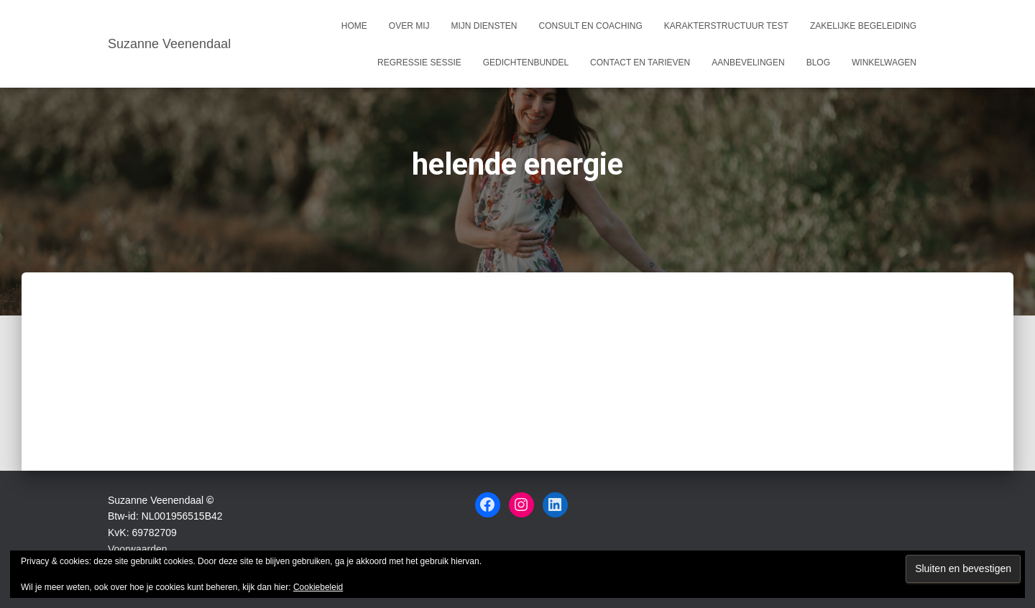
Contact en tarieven (640, 62)
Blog (818, 62)
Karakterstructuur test (726, 26)
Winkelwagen (884, 62)
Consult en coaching (591, 26)
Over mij (409, 26)
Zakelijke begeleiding (863, 26)
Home (354, 26)
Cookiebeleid (318, 587)
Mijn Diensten (484, 26)
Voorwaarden (137, 549)
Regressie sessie (419, 62)
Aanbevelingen (748, 62)
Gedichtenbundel (526, 62)
